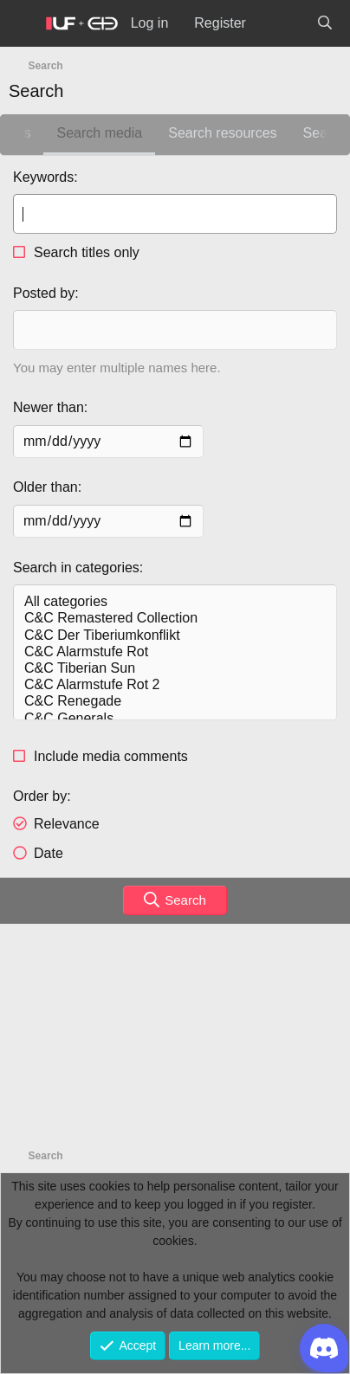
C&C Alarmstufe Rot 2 (175, 685)
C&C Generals (175, 719)
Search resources (222, 133)
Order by (40, 796)
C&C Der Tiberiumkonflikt (175, 636)
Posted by (44, 293)
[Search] (324, 23)
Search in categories (76, 567)
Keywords (43, 177)
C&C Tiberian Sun (175, 669)
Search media (99, 133)
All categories (175, 602)
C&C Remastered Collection (175, 618)
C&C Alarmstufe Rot (175, 652)
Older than (45, 487)
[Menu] (22, 24)
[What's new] (281, 23)
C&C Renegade (175, 701)
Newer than (48, 407)
